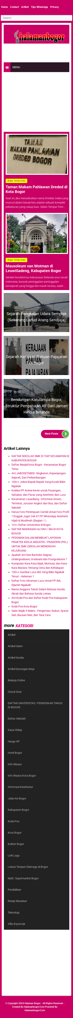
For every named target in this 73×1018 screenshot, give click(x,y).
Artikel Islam (15, 646)
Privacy (54, 6)
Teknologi (13, 912)
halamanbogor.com (34, 1006)
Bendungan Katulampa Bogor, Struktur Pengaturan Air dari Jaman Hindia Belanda (36, 405)
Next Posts (57, 434)
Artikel (25, 6)
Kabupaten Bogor (18, 809)
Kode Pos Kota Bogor (24, 606)
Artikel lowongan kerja (21, 669)
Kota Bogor (15, 832)
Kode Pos (13, 821)
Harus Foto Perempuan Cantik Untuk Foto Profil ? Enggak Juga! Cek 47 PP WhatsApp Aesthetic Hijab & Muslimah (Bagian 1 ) (40, 516)
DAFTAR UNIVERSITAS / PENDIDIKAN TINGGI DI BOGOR (35, 705)
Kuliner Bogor (16, 844)
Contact (14, 6)
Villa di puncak (16, 923)
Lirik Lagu (14, 855)
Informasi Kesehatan (20, 787)
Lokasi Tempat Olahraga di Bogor (28, 866)
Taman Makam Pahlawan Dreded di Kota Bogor (36, 189)
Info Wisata (15, 764)
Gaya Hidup (15, 729)
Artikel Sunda (16, 657)
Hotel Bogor (15, 752)
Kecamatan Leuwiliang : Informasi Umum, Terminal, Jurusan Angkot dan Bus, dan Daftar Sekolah (39, 503)
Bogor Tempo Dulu (16, 180)
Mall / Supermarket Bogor (23, 878)
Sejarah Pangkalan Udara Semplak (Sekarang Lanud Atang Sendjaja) (37, 316)
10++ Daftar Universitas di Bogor (31, 524)
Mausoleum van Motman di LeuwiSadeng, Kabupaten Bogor (33, 268)
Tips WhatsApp (39, 6)
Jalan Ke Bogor (17, 798)
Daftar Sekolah (17, 718)
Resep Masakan (17, 901)
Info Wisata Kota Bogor (22, 775)
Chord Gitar (15, 691)
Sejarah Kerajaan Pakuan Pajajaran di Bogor (36, 359)
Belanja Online (16, 680)
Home (4, 6)
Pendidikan (14, 889)
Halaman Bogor (32, 1003)
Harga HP (14, 741)
